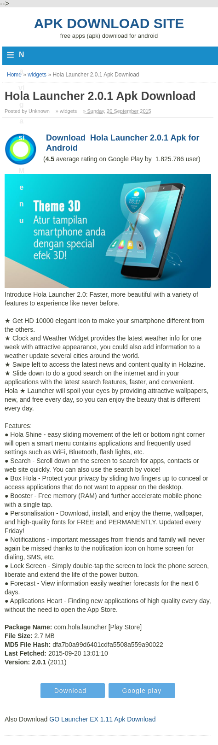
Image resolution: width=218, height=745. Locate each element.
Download (72, 690)
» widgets (66, 111)
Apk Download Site (109, 23)
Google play (142, 690)
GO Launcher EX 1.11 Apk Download (102, 719)
